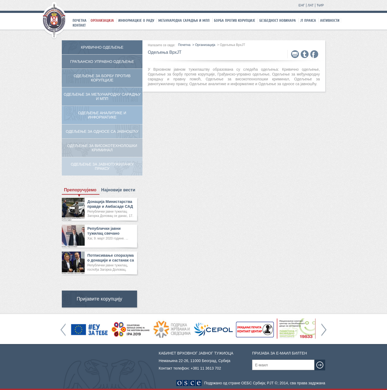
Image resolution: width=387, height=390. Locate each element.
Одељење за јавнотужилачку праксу (102, 166)
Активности (329, 20)
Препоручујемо (80, 190)
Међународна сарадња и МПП (184, 20)
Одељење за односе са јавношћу (102, 131)
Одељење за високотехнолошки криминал (102, 148)
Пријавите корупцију (99, 299)
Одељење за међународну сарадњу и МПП (102, 96)
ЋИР (320, 5)
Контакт (79, 25)
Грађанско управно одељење (102, 61)
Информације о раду (136, 20)
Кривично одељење (102, 47)
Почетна (80, 20)
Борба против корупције (234, 20)
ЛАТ (311, 5)
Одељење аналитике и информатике (102, 115)
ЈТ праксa (308, 20)
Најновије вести (118, 190)
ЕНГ (302, 5)
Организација (102, 20)
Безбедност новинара (277, 20)
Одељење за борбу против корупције (102, 78)
